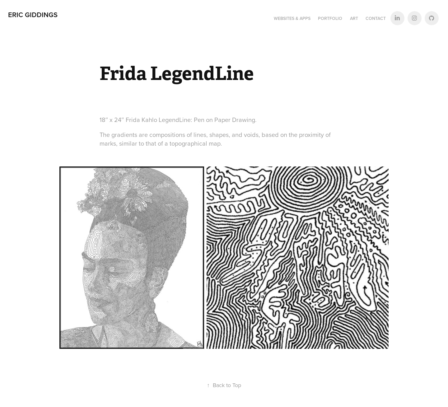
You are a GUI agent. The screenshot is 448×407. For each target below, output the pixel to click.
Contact (376, 18)
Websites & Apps (292, 18)
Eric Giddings (33, 15)
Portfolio (330, 18)
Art (354, 18)
